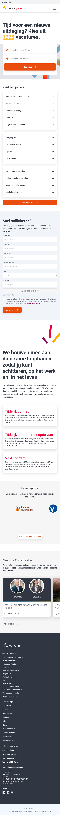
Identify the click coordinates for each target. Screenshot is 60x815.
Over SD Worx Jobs (9, 754)
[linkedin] (8, 792)
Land (30, 274)
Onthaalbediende (13, 144)
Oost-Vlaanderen (8, 729)
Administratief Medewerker (12, 658)
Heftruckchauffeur (14, 103)
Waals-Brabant (8, 737)
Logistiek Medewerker (15, 124)
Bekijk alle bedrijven (28, 536)
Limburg (5, 717)
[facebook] (3, 792)
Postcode (30, 283)
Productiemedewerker (15, 171)
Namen (5, 725)
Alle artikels (9, 624)
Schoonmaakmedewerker (17, 178)
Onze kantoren (8, 758)
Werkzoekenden (6, 2)
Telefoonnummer (30, 265)
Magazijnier (11, 137)
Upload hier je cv (30, 291)
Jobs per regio (8, 702)
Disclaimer (48, 811)
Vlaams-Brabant (8, 733)
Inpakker (9, 117)
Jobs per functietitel (10, 653)
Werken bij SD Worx (10, 762)
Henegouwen (7, 713)
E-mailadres (30, 256)
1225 (8, 37)
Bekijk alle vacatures (30, 202)
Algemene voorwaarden (15, 811)
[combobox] (30, 50)
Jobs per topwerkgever (11, 746)
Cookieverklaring (39, 811)
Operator (10, 151)
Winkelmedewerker (14, 192)
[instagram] (12, 792)
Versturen (10, 310)
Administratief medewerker (17, 96)
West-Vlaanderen (8, 740)
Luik (4, 721)
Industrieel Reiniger (14, 110)
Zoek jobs (28, 67)
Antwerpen (6, 706)
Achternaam (30, 247)
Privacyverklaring (34, 303)
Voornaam (30, 238)
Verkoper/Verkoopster (15, 185)
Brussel (5, 709)
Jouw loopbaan (8, 750)
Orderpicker (11, 158)
